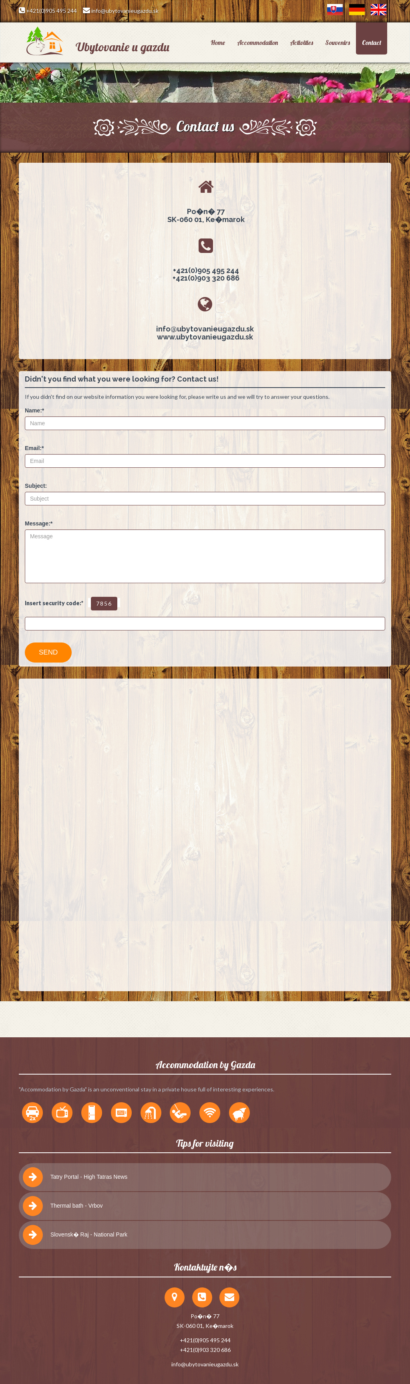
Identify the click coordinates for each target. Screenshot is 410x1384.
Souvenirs (337, 42)
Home (218, 42)
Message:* (38, 523)
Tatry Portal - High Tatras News (75, 1177)
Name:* (34, 410)
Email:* (34, 448)
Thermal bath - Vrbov (63, 1206)
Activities (301, 42)
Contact (371, 42)
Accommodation (257, 42)
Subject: (36, 486)
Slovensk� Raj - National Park (75, 1235)
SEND (48, 652)
